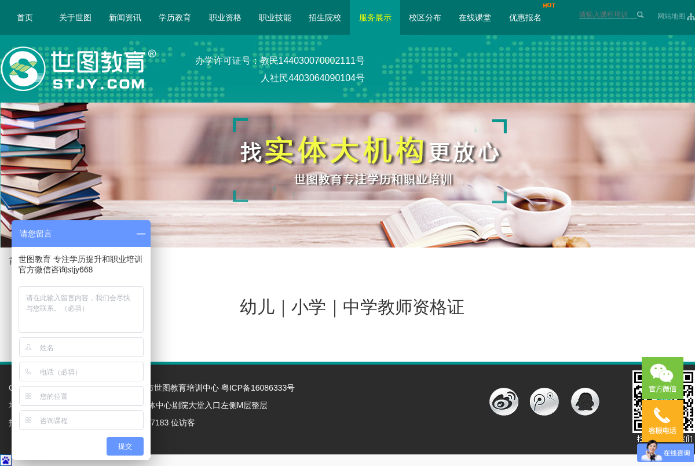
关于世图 (75, 17)
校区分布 (425, 17)
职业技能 (275, 17)
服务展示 (375, 17)
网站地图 (671, 16)
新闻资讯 (125, 17)
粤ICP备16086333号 (258, 387)
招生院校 (325, 17)
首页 (25, 17)
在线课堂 (475, 17)
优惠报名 (525, 17)
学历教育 (175, 17)
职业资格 (225, 17)
